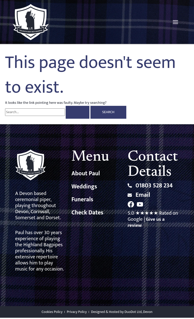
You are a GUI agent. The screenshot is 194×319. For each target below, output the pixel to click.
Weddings (84, 188)
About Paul (86, 175)
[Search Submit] (77, 113)
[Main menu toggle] (175, 23)
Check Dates (87, 215)
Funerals (82, 202)
